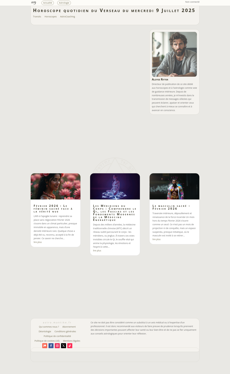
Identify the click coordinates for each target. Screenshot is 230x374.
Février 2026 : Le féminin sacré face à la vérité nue (53, 208)
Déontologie (45, 331)
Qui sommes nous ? (49, 327)
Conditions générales (65, 331)
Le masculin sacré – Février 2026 (172, 207)
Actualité (47, 2)
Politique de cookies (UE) (47, 341)
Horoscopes (51, 16)
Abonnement (69, 327)
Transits (37, 16)
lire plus (38, 242)
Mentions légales (71, 341)
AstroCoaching (67, 16)
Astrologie (64, 2)
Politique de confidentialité (57, 336)
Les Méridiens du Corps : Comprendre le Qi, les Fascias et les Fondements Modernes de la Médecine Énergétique (115, 213)
